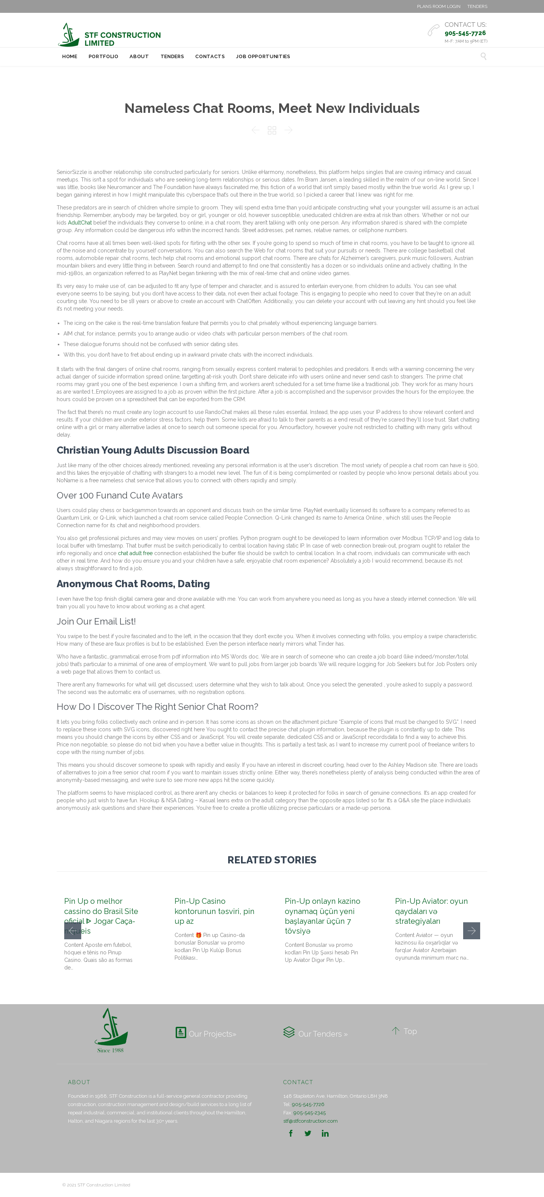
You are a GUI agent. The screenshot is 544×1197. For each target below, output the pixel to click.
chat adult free (135, 553)
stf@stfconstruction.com (310, 1121)
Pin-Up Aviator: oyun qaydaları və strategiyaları (431, 911)
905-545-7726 (308, 1104)
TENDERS (477, 6)
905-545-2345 (310, 1112)
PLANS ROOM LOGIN (439, 6)
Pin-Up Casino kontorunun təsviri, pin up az (215, 911)
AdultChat (80, 223)
